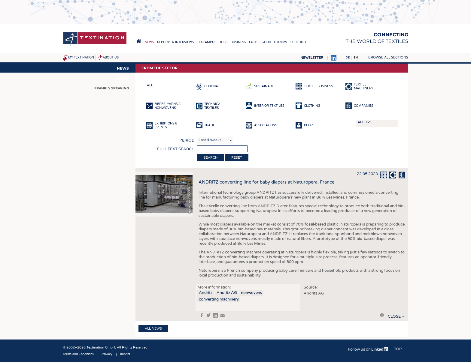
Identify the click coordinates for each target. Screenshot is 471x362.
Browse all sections (388, 57)
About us (111, 57)
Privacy (107, 354)
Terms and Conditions (78, 354)
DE (348, 57)
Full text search (176, 149)
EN (356, 57)
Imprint (125, 354)
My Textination (81, 57)
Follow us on (368, 349)
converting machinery (219, 299)
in (215, 315)
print (382, 315)
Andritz (205, 292)
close (394, 316)
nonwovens (251, 292)
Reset (236, 158)
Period (187, 140)
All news (153, 329)
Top (398, 349)
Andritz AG (227, 292)
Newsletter (311, 58)
